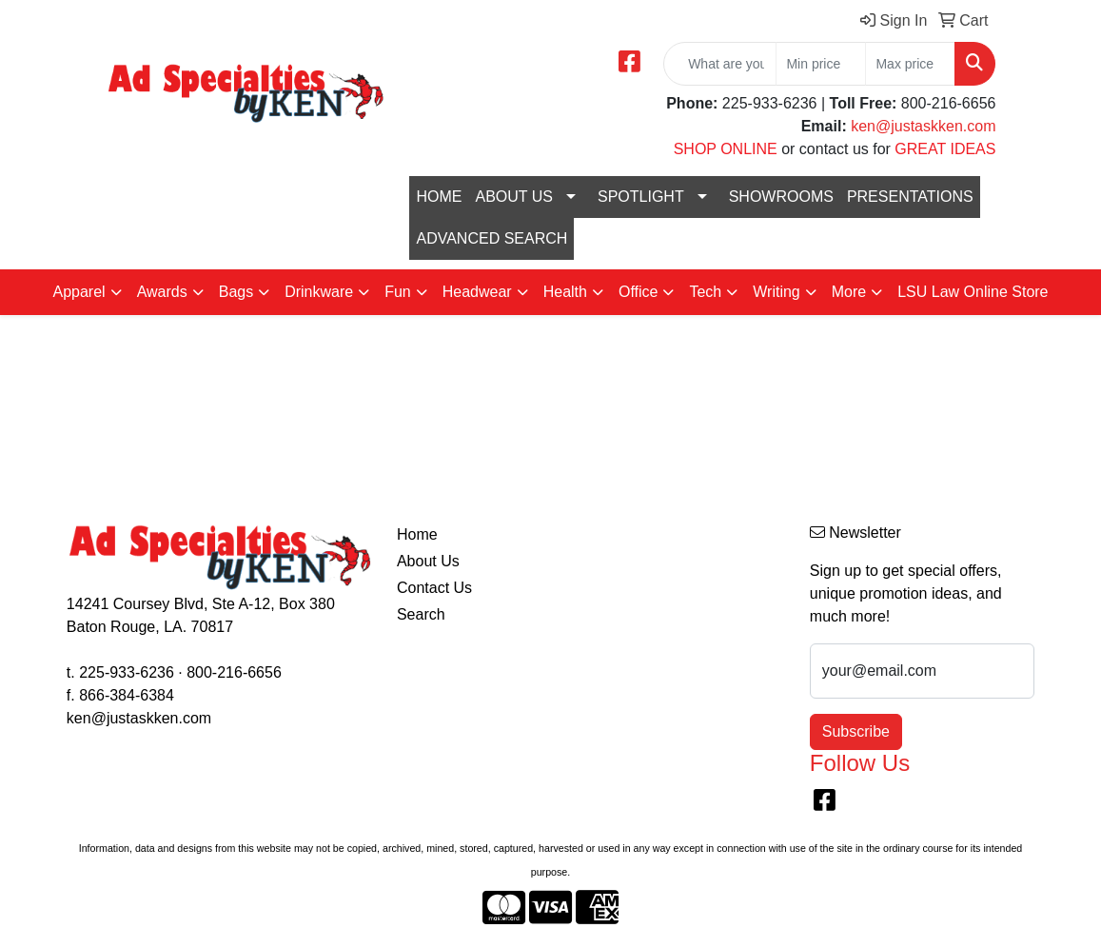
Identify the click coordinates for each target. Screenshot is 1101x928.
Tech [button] (705, 292)
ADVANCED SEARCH (491, 238)
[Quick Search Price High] (910, 64)
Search (421, 614)
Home (417, 534)
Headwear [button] (477, 292)
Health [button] (565, 292)
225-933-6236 (126, 672)
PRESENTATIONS (910, 196)
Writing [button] (776, 292)
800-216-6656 (234, 672)
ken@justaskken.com (923, 126)
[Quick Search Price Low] (821, 64)
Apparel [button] (78, 292)
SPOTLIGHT (641, 196)
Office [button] (639, 292)
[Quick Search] (720, 64)
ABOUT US (514, 196)
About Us (428, 561)
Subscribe (856, 731)
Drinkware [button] (319, 292)
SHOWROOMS (781, 196)
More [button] (849, 292)
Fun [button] (397, 292)
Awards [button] (162, 292)
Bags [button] (236, 292)
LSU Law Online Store (972, 292)
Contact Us (434, 588)
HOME (439, 196)
